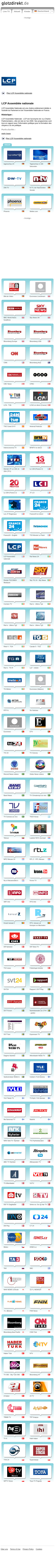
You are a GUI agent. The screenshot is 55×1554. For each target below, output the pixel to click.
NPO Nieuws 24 (9, 859)
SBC (31, 1268)
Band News (8, 795)
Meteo (6, 1247)
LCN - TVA (7, 405)
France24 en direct (36, 514)
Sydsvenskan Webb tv (12, 1077)
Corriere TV (8, 604)
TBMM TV (7, 1417)
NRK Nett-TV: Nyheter (12, 1141)
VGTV (32, 1183)
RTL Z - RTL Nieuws (37, 859)
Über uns (4, 1549)
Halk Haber (34, 1438)
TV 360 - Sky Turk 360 (12, 1375)
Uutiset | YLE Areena (37, 1077)
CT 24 (32, 1226)
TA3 (5, 1268)
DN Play (7, 1226)
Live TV (6, 11)
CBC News (8, 384)
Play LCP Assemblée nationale (18, 139)
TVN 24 (6, 1460)
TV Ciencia (34, 753)
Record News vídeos (11, 774)
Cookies (39, 1549)
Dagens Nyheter (9, 1055)
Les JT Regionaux (10, 514)
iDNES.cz (33, 1247)
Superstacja (34, 1460)
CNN (5, 362)
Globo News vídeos (37, 774)
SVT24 (6, 989)
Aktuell (17, 11)
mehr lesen (6, 134)
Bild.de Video (8, 296)
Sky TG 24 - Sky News (38, 580)
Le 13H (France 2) (36, 469)
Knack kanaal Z (9, 923)
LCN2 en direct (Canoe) (38, 405)
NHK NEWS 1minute (11, 1289)
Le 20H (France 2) (10, 493)
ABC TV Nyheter (10, 1162)
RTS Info (33, 902)
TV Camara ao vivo (10, 817)
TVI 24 (6, 753)
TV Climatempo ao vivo (38, 795)
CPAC (32, 384)
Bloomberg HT (35, 1375)
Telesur (6, 838)
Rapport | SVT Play (37, 989)
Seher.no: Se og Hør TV (38, 1204)
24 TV (32, 1396)
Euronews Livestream (37, 296)
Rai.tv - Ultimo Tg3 (36, 625)
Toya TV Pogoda (36, 1481)
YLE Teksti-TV (9, 1098)
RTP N (6, 710)
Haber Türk (8, 1353)
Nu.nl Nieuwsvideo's (11, 880)
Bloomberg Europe (10, 341)
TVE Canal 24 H (9, 426)
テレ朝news (8, 1311)
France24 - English (10, 535)
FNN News (34, 1311)
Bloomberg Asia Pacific (12, 1332)
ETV (31, 731)
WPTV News (8, 1481)
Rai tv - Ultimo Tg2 (10, 625)
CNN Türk (33, 1332)
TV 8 (5, 1438)
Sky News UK (35, 317)
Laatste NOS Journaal (38, 838)
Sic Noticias (34, 710)
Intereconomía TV (10, 448)
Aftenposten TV (35, 1162)
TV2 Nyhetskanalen (37, 1141)
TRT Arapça (34, 1417)
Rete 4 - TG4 (8, 646)
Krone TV (33, 880)
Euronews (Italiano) (37, 689)
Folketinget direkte (36, 968)
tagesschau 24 (9, 164)
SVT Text (7, 1034)
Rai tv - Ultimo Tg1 (36, 604)
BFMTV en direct (36, 448)
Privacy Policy (28, 1549)
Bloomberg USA (35, 341)
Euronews (7, 731)
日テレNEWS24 (35, 1289)
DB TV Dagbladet (10, 1204)
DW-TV (6, 188)
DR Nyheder (8, 947)
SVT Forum (8, 1010)
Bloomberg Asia (35, 362)
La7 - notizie (34, 668)
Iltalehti (32, 1119)
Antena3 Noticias (36, 426)
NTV (31, 1353)
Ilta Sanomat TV (9, 1119)
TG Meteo (7, 689)
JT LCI (32, 493)
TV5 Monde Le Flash (37, 535)
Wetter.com (34, 211)
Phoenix (7, 211)
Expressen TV (35, 1034)
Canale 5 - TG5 (35, 646)
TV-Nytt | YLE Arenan (37, 1098)
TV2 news (7, 968)
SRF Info (7, 902)
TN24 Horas (34, 817)
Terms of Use (15, 1549)
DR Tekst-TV (34, 947)
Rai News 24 (34, 556)
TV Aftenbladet (9, 1183)
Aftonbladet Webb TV (37, 1055)
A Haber (7, 1396)
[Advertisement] (27, 47)
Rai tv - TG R (8, 668)
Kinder (27, 11)
